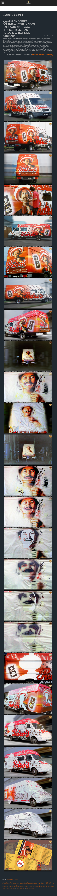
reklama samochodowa (14, 886)
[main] (28, 453)
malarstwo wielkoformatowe (31, 883)
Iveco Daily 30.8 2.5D (46, 882)
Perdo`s (7, 885)
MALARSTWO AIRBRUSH (12, 879)
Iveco (34, 882)
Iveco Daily (38, 882)
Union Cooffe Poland (20, 888)
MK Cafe (52, 883)
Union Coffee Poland (10, 888)
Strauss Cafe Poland (37, 886)
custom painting (24, 882)
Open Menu (2, 2)
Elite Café (30, 882)
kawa (53, 882)
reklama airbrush (21, 885)
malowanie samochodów (44, 883)
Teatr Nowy (45, 886)
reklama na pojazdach (38, 885)
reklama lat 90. (28, 885)
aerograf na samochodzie (14, 882)
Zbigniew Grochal (30, 888)
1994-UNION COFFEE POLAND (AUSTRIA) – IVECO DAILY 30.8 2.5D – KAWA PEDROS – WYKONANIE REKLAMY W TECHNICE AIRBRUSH (19, 28)
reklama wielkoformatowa (26, 886)
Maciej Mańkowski (6, 883)
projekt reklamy (13, 885)
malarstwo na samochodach (17, 883)
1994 (7, 882)
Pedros (3, 885)
